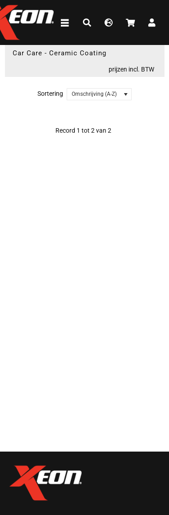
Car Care (27, 53)
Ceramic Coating (77, 53)
